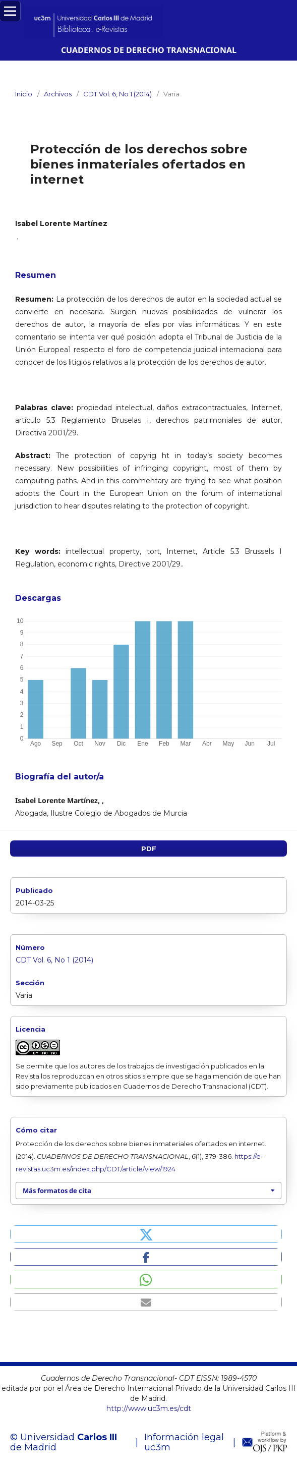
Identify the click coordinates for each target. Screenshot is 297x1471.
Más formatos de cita (57, 1190)
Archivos (58, 94)
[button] (146, 1234)
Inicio (23, 94)
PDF (148, 848)
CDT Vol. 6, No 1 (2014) (117, 94)
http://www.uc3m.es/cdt (148, 1408)
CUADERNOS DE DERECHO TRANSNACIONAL (148, 49)
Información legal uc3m (184, 1442)
